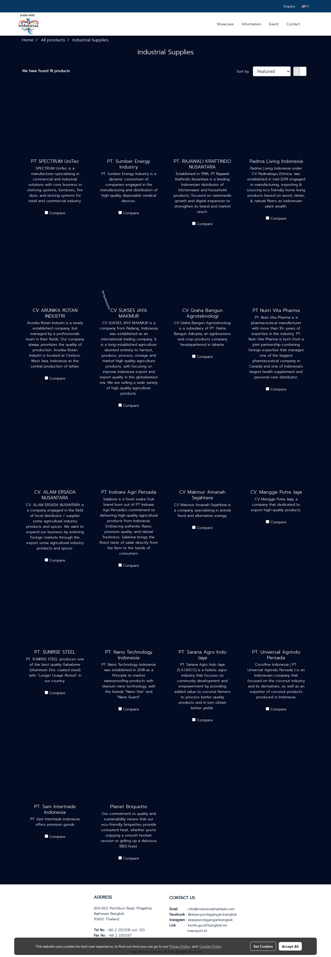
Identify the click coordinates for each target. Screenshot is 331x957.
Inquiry (289, 6)
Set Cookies (263, 946)
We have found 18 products (46, 71)
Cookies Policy (210, 946)
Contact (293, 24)
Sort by (245, 71)
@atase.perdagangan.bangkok (212, 914)
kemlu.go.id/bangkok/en (207, 925)
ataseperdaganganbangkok (210, 919)
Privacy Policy (179, 946)
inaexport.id (197, 930)
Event (274, 24)
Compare (57, 213)
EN (305, 6)
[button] (309, 24)
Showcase (225, 24)
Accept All (290, 946)
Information (251, 24)
